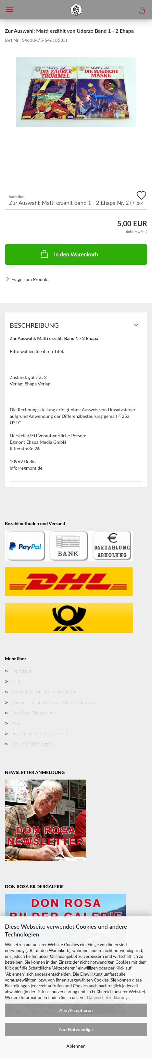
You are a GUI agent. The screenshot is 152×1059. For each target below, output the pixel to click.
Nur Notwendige (76, 1029)
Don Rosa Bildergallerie (33, 712)
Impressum (21, 671)
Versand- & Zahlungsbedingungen (44, 691)
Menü (9, 9)
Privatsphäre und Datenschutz (40, 733)
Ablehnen (76, 1046)
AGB (15, 723)
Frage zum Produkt (30, 279)
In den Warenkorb (68, 254)
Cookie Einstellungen (31, 744)
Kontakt (18, 681)
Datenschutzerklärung (107, 997)
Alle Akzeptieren (76, 1010)
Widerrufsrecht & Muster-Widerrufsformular (54, 702)
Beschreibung (34, 325)
